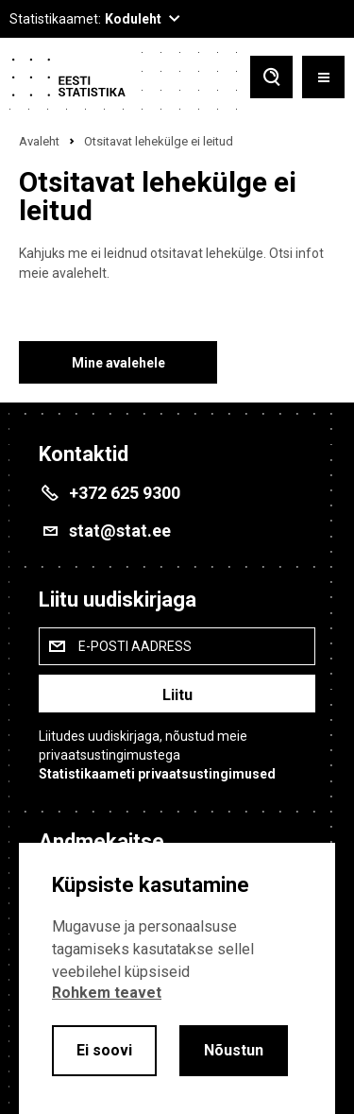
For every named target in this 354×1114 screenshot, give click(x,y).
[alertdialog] (177, 978)
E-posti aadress (135, 646)
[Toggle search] (271, 78)
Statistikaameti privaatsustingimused (157, 773)
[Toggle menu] (323, 78)
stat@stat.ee (120, 530)
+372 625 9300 (124, 493)
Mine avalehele (118, 362)
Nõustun (233, 1050)
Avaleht (39, 141)
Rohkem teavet (106, 993)
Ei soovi (104, 1050)
